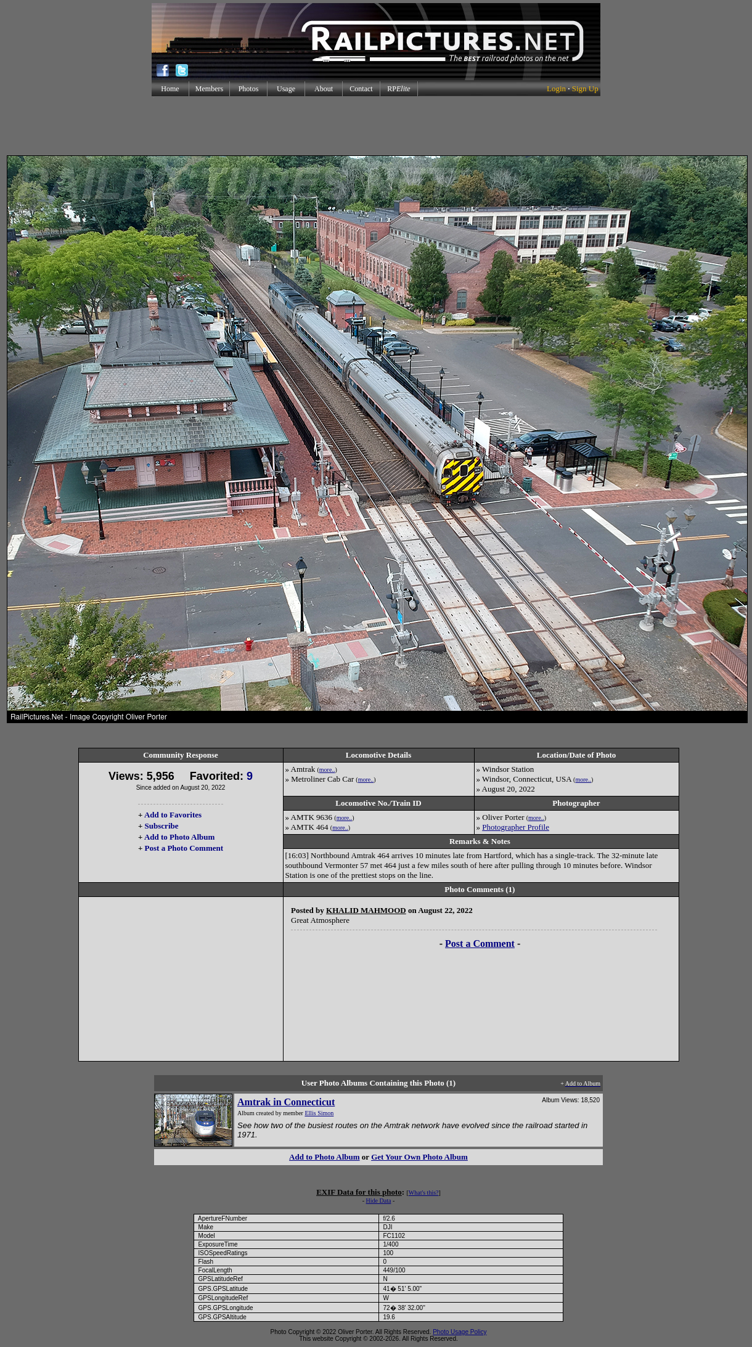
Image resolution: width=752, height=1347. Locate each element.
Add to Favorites (173, 814)
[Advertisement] (376, 126)
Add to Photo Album (179, 836)
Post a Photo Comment (184, 848)
